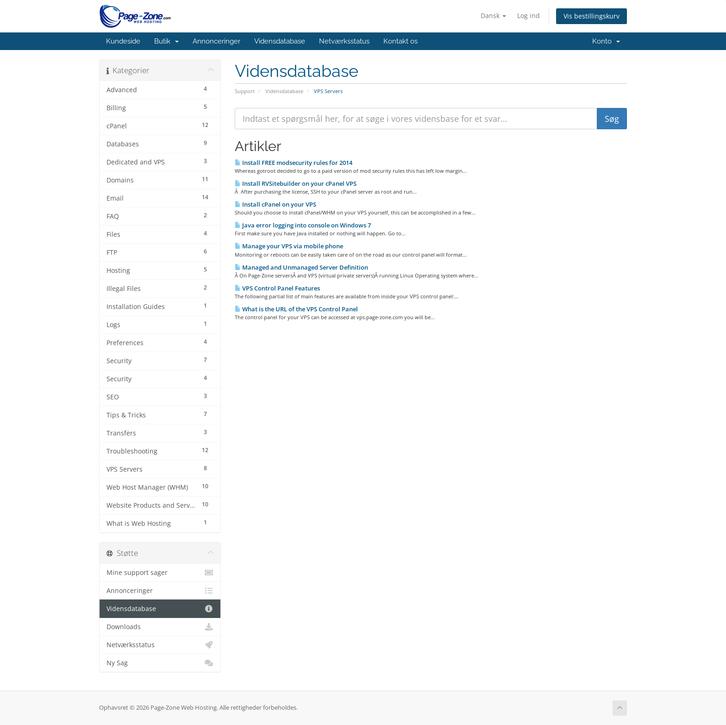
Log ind (528, 15)
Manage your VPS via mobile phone (289, 246)
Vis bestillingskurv (591, 16)
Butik (166, 41)
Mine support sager (159, 572)
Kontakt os (400, 41)
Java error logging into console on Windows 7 (303, 225)
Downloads (159, 626)
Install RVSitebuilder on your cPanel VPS (296, 183)
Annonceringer (216, 41)
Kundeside (123, 41)
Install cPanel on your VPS (275, 204)
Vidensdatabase (279, 41)
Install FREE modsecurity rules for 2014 (293, 162)
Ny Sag (159, 662)
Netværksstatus (344, 41)
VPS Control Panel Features (277, 288)
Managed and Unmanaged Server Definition (301, 267)
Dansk (493, 15)
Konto (606, 41)
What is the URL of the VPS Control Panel (296, 309)
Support (245, 91)
